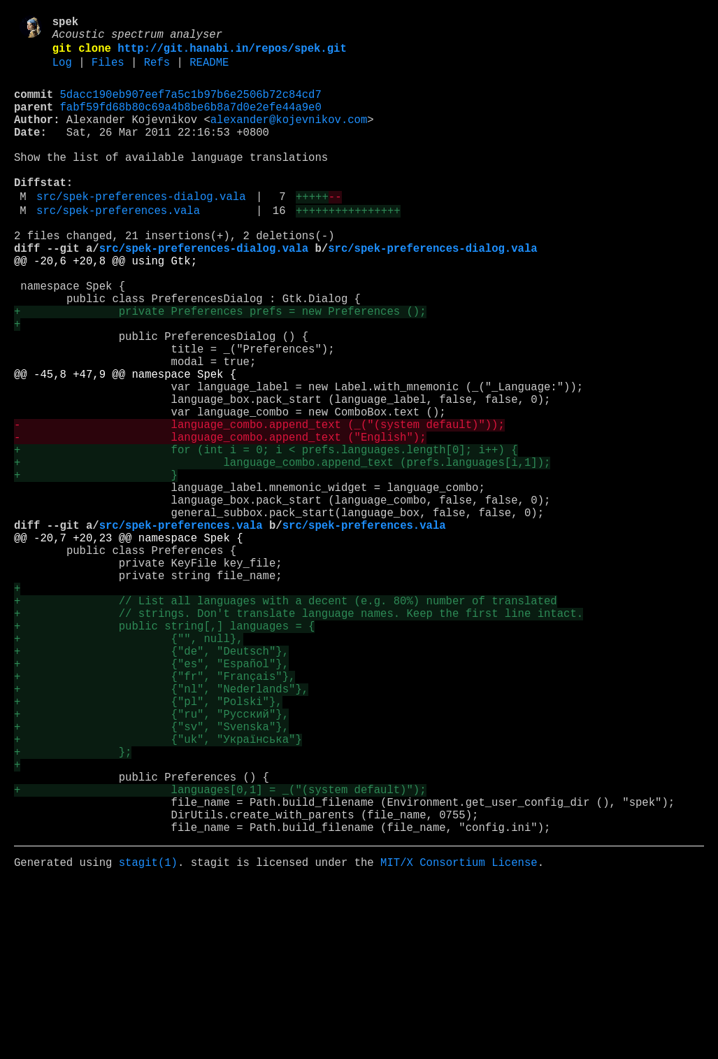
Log (62, 72)
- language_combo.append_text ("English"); (220, 522)
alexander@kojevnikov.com (289, 137)
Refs (157, 72)
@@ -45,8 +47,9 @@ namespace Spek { (125, 445)
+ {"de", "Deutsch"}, (151, 784)
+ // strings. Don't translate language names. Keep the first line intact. (298, 738)
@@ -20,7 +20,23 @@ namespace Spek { (128, 645)
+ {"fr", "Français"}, (154, 815)
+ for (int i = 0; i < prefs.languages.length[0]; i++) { (265, 538)
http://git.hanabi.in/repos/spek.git (231, 55)
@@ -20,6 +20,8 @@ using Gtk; (105, 307)
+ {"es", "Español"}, (151, 799)
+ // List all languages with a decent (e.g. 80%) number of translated (285, 722)
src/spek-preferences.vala (118, 248)
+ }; (72, 907)
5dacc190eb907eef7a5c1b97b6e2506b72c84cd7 (191, 107)
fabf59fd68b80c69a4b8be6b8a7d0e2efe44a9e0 (191, 122)
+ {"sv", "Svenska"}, (151, 876)
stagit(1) (148, 1037)
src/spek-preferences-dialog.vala (140, 231)
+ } (96, 568)
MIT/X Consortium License (459, 1037)
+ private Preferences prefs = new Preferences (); (220, 368)
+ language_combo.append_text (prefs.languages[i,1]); (282, 553)
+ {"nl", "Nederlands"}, (161, 830)
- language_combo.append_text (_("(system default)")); (259, 507)
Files (108, 72)
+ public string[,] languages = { (164, 753)
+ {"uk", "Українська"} (158, 892)
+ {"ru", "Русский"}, (151, 861)
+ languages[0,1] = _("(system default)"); (220, 953)
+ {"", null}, (128, 768)
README (209, 72)
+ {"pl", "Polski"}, (148, 845)
